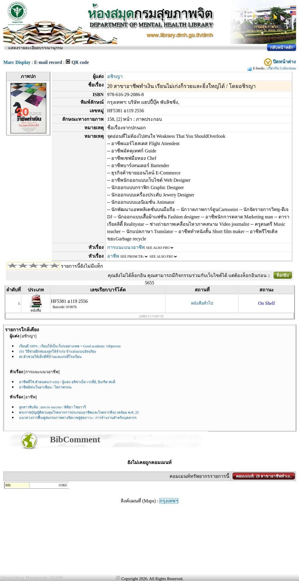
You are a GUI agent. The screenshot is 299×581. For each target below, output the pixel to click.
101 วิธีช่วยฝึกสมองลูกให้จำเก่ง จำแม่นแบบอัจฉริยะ (57, 351)
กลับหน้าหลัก (281, 47)
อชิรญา (115, 76)
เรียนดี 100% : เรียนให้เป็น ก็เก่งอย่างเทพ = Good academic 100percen (70, 346)
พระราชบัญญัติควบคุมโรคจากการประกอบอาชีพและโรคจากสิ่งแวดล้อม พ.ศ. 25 (79, 412)
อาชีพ (113, 256)
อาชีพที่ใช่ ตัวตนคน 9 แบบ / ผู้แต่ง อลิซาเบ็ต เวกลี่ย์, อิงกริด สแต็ (67, 382)
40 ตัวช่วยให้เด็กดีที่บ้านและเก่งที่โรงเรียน (50, 357)
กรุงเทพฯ (169, 500)
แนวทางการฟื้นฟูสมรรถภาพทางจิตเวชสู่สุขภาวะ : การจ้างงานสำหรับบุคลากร (77, 418)
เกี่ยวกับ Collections (281, 68)
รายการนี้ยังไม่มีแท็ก (82, 266)
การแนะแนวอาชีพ (126, 247)
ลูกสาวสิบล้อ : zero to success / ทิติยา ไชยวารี (52, 407)
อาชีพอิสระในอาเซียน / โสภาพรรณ (45, 387)
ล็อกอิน (282, 275)
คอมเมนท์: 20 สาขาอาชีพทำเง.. (264, 476)
